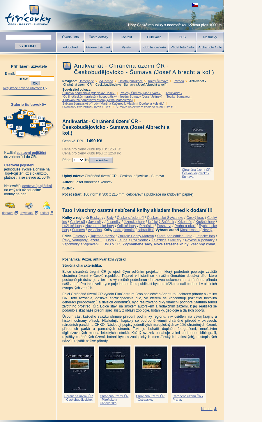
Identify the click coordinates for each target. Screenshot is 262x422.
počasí (44, 212)
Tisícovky (80, 236)
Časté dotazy (98, 37)
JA (43, 132)
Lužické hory (72, 226)
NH (22, 134)
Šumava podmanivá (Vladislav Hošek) (88, 93)
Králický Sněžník (161, 222)
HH (46, 129)
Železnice (159, 240)
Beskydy (96, 218)
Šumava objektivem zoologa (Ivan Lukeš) (144, 107)
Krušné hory (205, 222)
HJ (43, 124)
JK (21, 116)
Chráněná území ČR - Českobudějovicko (78, 397)
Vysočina (95, 230)
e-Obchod (70, 47)
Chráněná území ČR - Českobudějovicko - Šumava (197, 173)
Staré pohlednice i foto (174, 236)
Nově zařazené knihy (171, 244)
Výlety (126, 47)
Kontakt (126, 37)
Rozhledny (139, 240)
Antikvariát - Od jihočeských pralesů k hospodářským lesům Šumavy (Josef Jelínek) (122, 94)
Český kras (195, 218)
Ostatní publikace (130, 81)
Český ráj (77, 222)
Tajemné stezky (102, 236)
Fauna (123, 240)
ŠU (15, 131)
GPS (182, 37)
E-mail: (10, 73)
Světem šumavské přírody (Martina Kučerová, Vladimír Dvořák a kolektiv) (113, 103)
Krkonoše (185, 222)
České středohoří (130, 218)
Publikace (154, 37)
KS (36, 121)
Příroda (179, 81)
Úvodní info (70, 37)
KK (31, 113)
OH (33, 117)
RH (40, 117)
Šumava (78, 230)
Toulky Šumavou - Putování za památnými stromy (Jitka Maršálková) (127, 98)
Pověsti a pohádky (200, 240)
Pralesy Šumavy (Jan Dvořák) (140, 93)
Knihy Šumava (158, 81)
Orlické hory (126, 226)
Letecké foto (205, 236)
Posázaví (164, 226)
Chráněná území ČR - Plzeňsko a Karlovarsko (114, 399)
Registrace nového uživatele (23, 88)
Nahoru (207, 409)
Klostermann (189, 230)
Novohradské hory (99, 226)
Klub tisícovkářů (154, 47)
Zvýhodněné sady (137, 244)
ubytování (26, 212)
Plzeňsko (146, 226)
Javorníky (95, 222)
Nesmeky (210, 37)
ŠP (19, 127)
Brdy (110, 218)
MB (49, 125)
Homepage (86, 81)
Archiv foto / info (210, 47)
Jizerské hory (134, 222)
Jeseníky (113, 222)
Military (175, 240)
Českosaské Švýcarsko (165, 218)
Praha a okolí (185, 226)
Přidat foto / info (182, 47)
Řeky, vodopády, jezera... (82, 240)
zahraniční (145, 230)
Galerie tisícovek (98, 47)
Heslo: (24, 79)
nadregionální (124, 230)
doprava (7, 212)
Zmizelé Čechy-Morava (136, 236)
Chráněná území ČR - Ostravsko (150, 397)
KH (10, 117)
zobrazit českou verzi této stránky (195, 5)
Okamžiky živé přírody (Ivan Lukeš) (86, 107)
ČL (11, 126)
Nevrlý (207, 230)
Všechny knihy (202, 244)
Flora (110, 240)
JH (24, 112)
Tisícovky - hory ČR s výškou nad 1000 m (112, 15)
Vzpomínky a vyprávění (80, 244)
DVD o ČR (111, 244)
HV (33, 125)
